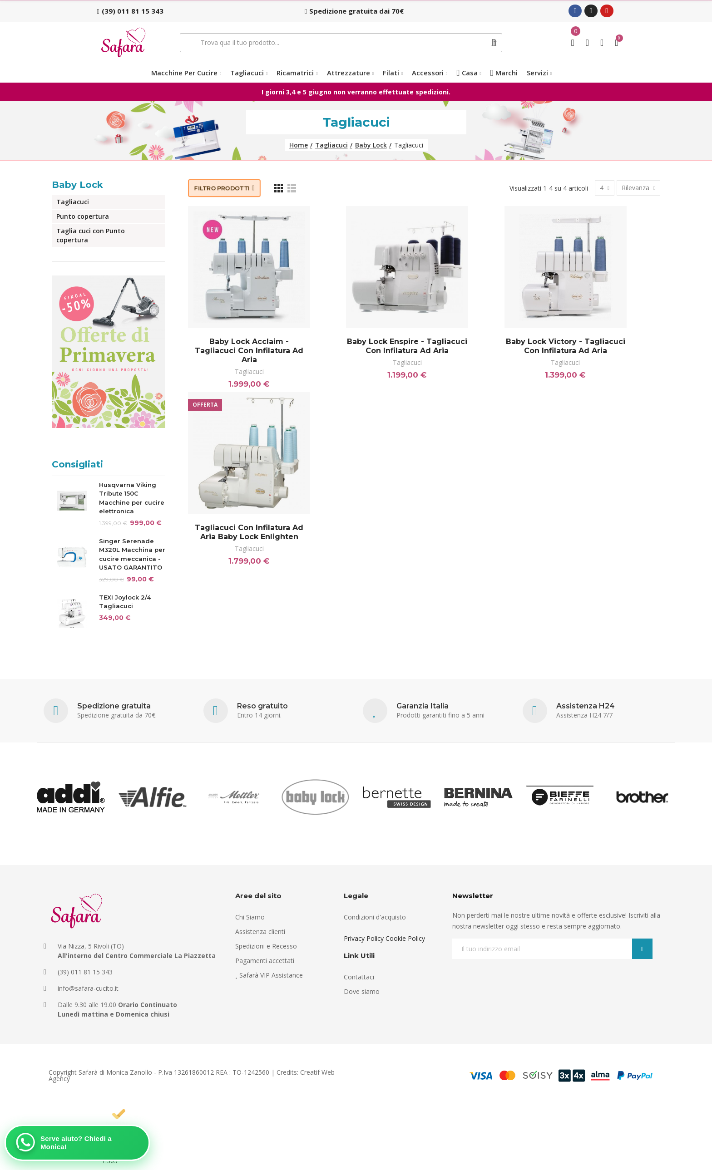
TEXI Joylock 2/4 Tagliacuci (125, 602)
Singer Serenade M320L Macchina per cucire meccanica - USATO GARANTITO (132, 554)
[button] (130, 10)
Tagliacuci (249, 371)
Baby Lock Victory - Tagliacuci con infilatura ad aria (565, 346)
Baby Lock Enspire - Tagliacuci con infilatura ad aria (407, 346)
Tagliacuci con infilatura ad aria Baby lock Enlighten (249, 532)
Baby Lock (77, 184)
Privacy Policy (364, 938)
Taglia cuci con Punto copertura (90, 235)
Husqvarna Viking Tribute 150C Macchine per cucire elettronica (131, 498)
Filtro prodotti (221, 188)
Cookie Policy (405, 938)
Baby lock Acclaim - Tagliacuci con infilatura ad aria (249, 350)
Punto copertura (82, 216)
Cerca (494, 42)
